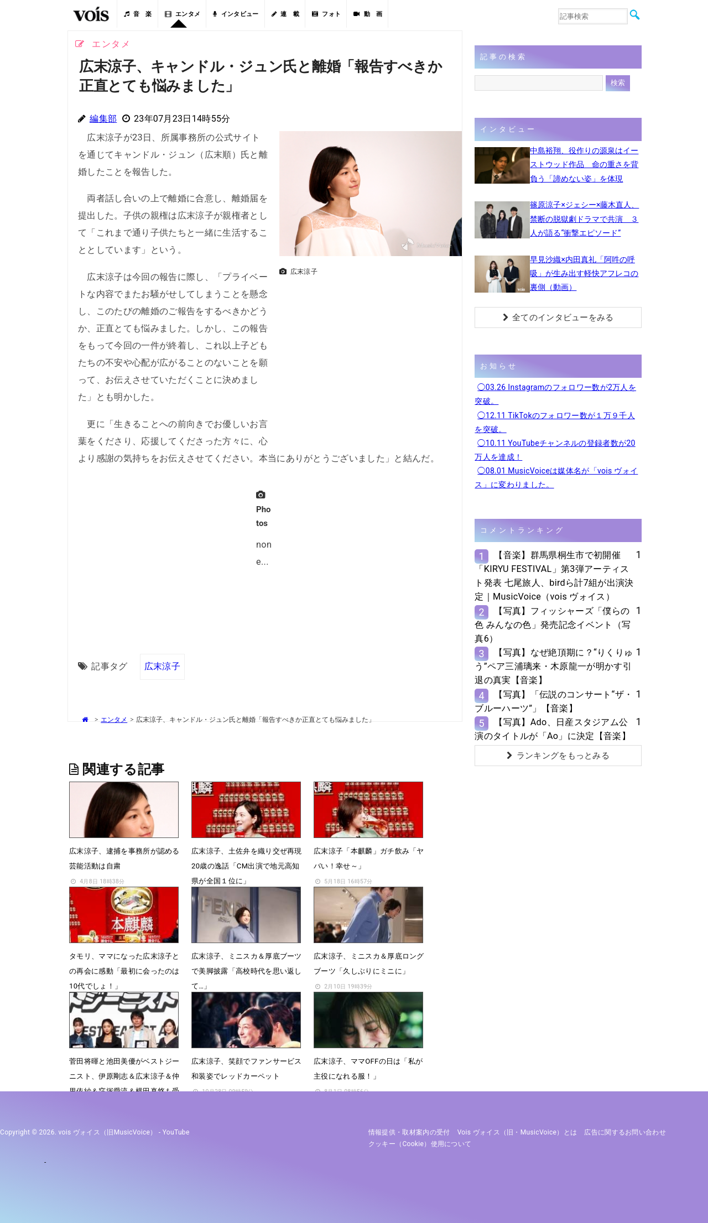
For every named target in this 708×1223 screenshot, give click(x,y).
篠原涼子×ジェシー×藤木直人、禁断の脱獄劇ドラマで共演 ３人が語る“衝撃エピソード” (584, 218)
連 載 (285, 14)
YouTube (176, 1132)
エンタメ (183, 14)
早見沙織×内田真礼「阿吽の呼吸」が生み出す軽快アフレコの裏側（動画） (584, 273)
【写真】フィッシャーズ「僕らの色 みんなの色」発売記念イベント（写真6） (553, 625)
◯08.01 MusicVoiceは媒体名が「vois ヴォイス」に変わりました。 (556, 477)
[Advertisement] (366, 358)
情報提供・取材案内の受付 (409, 1132)
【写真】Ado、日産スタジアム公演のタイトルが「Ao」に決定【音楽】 (552, 729)
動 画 (367, 14)
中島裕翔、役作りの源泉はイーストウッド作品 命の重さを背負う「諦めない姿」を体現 (584, 164)
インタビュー (235, 14)
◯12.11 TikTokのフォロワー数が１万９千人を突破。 (555, 422)
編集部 (103, 118)
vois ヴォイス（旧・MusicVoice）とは (517, 1132)
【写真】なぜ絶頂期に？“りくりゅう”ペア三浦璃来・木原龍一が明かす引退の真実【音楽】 (554, 666)
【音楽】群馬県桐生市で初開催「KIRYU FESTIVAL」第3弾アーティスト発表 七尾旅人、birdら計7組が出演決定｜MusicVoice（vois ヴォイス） (554, 576)
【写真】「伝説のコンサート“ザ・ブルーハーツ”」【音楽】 (554, 701)
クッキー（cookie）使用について (420, 1144)
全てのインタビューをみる (558, 317)
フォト (326, 14)
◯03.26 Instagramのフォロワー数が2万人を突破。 (555, 394)
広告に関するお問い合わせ (625, 1132)
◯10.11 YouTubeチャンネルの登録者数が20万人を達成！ (555, 450)
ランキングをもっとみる (558, 756)
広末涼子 (162, 666)
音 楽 (138, 14)
